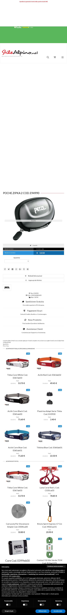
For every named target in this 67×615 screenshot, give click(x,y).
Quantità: (16, 258)
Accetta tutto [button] (58, 611)
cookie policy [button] (16, 576)
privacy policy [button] (59, 570)
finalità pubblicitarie (13, 584)
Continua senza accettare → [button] (56, 566)
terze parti (32, 578)
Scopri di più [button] (9, 611)
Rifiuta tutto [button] (43, 611)
